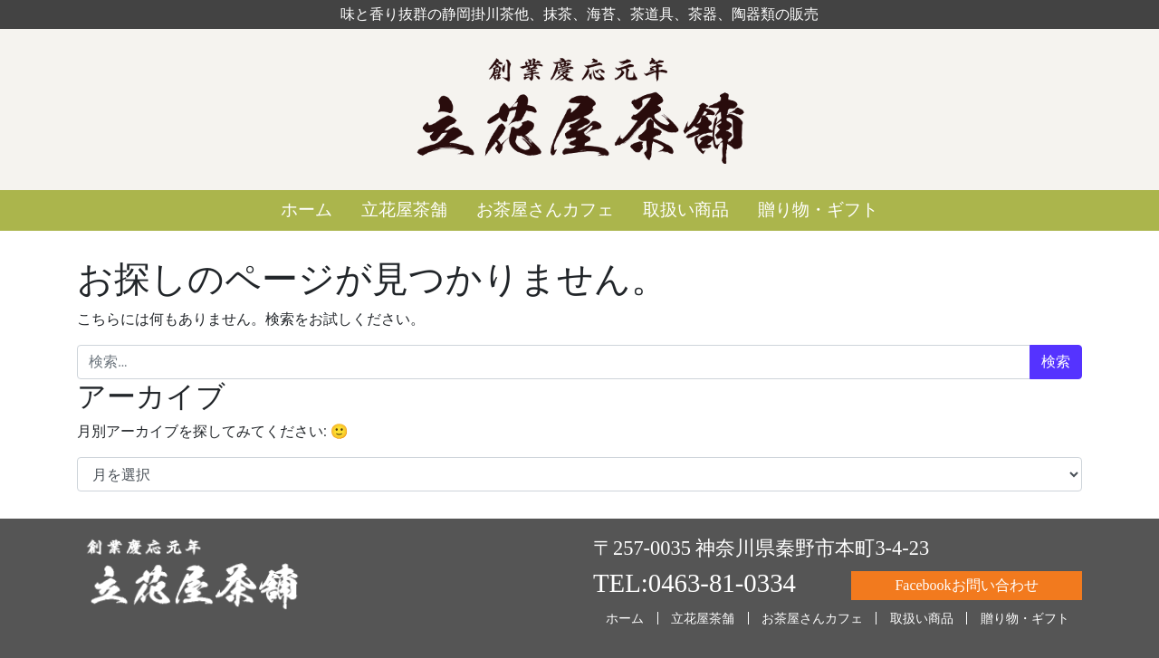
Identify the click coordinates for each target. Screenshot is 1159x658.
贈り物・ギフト (818, 209)
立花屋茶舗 (404, 209)
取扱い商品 (686, 209)
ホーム (306, 209)
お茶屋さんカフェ (545, 209)
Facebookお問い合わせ (966, 585)
